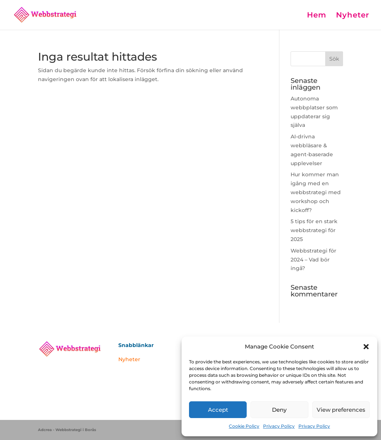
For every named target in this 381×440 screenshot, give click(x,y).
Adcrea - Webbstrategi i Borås (67, 429)
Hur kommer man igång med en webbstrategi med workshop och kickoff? (316, 192)
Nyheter (352, 15)
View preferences (341, 409)
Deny (279, 409)
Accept (218, 409)
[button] (366, 346)
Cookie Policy (244, 426)
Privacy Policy (279, 426)
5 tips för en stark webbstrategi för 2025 (314, 230)
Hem (316, 15)
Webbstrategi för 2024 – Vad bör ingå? (313, 259)
